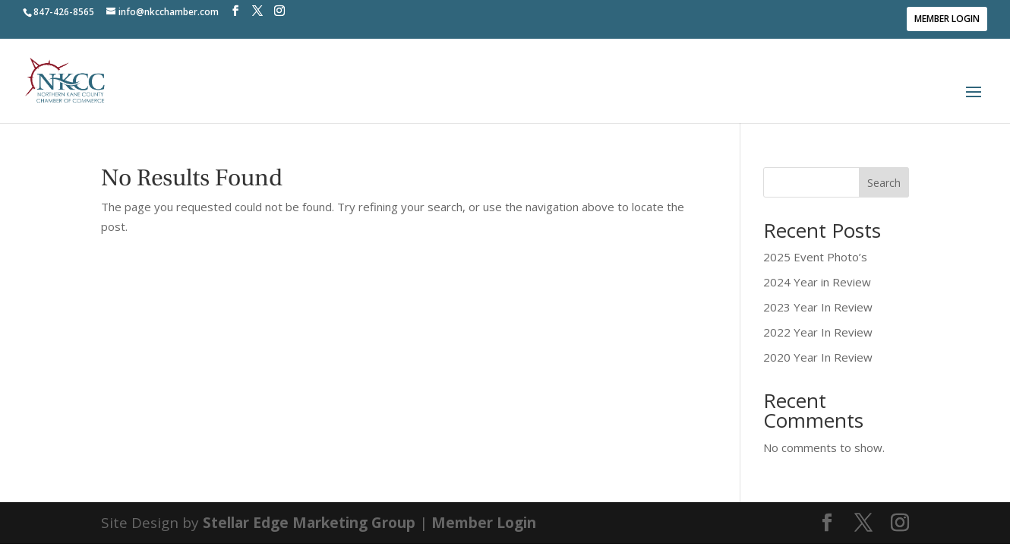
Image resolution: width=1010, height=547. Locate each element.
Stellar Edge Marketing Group (309, 523)
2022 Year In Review (818, 332)
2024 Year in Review (817, 281)
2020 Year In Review (818, 357)
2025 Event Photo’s (815, 256)
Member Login (947, 18)
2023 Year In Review (818, 307)
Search (884, 182)
